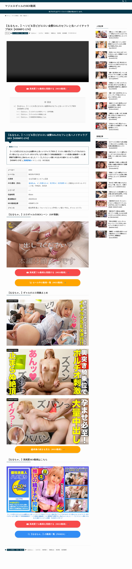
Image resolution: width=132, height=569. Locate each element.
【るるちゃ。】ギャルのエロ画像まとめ (33, 114)
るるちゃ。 (34, 33)
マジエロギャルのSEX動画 (20, 6)
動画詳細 (28, 160)
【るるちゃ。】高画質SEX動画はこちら (33, 117)
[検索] (125, 1)
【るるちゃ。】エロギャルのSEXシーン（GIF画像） (37, 111)
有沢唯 (59, 33)
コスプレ (41, 33)
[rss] (123, 1)
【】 (48, 516)
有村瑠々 (47, 33)
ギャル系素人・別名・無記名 (20, 33)
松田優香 (64, 33)
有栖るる (53, 33)
